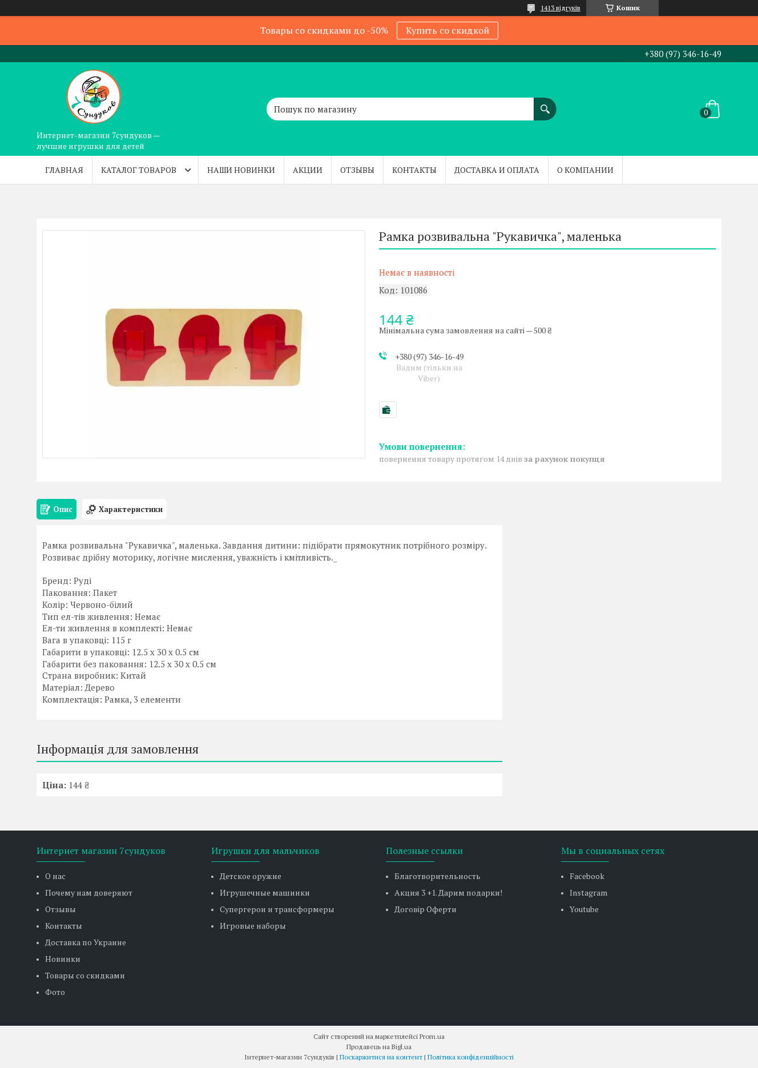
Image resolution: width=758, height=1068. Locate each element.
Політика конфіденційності (471, 1057)
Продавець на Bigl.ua (379, 1046)
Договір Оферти (425, 909)
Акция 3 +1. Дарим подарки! (448, 892)
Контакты (414, 169)
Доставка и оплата (496, 169)
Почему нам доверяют (88, 892)
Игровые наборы (253, 925)
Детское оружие (250, 875)
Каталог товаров (138, 169)
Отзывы (357, 169)
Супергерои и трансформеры (277, 909)
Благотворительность (437, 875)
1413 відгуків (560, 7)
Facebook (587, 875)
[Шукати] (545, 103)
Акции (307, 169)
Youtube (584, 909)
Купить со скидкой (447, 30)
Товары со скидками (85, 975)
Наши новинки (241, 169)
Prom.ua (432, 1036)
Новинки (62, 958)
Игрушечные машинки (265, 892)
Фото (55, 991)
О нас (55, 875)
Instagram (588, 892)
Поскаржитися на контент (381, 1057)
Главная (64, 169)
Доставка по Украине (85, 942)
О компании (585, 169)
